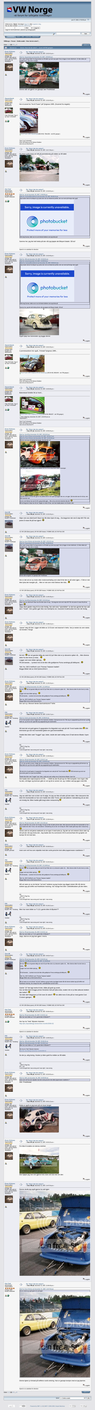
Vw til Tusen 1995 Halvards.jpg (29, 134)
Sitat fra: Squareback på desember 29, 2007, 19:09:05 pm (36, 57)
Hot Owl (8, 189)
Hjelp (18, 36)
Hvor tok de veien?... (32, 41)
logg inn (26, 24)
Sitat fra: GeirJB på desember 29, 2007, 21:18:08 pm (34, 686)
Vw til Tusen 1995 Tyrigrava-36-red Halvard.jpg (33, 372)
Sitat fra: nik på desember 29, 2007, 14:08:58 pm (33, 194)
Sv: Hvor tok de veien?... (35, 52)
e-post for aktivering (24, 25)
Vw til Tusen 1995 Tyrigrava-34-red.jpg (31, 414)
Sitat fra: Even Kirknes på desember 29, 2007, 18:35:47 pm (37, 436)
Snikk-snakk (21, 41)
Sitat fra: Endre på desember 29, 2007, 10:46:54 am (34, 718)
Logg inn (28, 36)
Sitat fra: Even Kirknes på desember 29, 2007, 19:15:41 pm (36, 541)
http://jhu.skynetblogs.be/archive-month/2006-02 (36, 1023)
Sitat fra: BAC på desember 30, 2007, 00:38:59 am (33, 1078)
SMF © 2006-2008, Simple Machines (55, 1406)
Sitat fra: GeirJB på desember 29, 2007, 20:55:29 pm (34, 434)
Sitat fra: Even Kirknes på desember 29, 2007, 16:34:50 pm (37, 438)
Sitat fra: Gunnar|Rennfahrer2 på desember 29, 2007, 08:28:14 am (39, 196)
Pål (6, 712)
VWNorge (7, 41)
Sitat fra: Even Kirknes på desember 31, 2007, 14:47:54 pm (36, 1289)
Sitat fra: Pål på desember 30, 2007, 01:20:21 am (33, 932)
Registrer (35, 36)
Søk (23, 36)
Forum (13, 41)
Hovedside (11, 36)
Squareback (9, 98)
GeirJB (7, 512)
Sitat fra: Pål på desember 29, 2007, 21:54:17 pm (33, 759)
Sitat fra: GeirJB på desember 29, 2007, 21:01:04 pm (34, 600)
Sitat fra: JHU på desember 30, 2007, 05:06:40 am (33, 1041)
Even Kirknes (10, 51)
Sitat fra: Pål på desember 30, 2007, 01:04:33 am (33, 959)
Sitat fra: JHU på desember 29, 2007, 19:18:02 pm (33, 259)
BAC (6, 844)
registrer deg (37, 24)
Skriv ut (86, 45)
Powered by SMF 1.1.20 (37, 1406)
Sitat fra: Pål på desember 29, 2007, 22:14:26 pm (33, 823)
